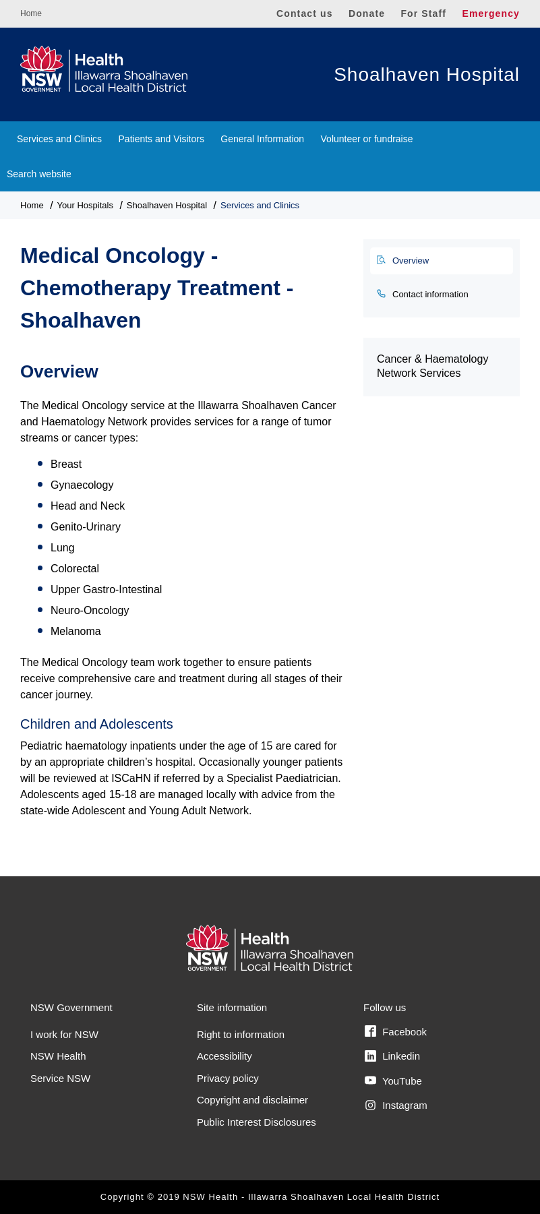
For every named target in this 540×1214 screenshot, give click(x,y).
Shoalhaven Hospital (427, 74)
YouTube (393, 1080)
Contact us (304, 13)
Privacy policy (228, 1078)
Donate (367, 13)
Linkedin (392, 1056)
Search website (39, 174)
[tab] (441, 260)
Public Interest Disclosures (256, 1122)
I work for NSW (64, 1034)
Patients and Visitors (161, 138)
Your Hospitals (85, 205)
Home (31, 13)
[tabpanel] (181, 582)
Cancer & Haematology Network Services (432, 366)
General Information (262, 138)
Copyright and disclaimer (252, 1099)
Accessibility (224, 1056)
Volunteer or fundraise (367, 138)
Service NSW (60, 1078)
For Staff (423, 13)
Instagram (396, 1105)
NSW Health (58, 1056)
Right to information (240, 1034)
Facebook (396, 1031)
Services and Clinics (59, 138)
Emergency (491, 13)
